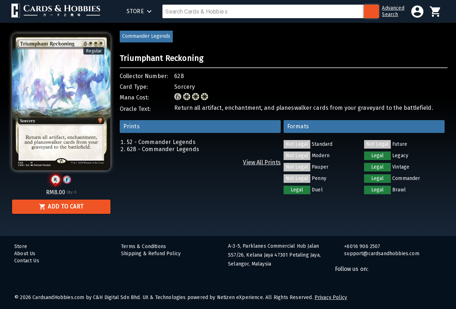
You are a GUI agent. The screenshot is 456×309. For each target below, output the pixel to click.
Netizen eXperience (240, 297)
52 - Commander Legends (161, 142)
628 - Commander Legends (163, 149)
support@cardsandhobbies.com (381, 254)
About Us (24, 254)
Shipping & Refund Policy (151, 254)
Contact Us (26, 261)
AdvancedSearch (393, 11)
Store (20, 246)
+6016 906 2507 (361, 246)
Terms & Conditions (143, 246)
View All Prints (262, 162)
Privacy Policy (331, 297)
